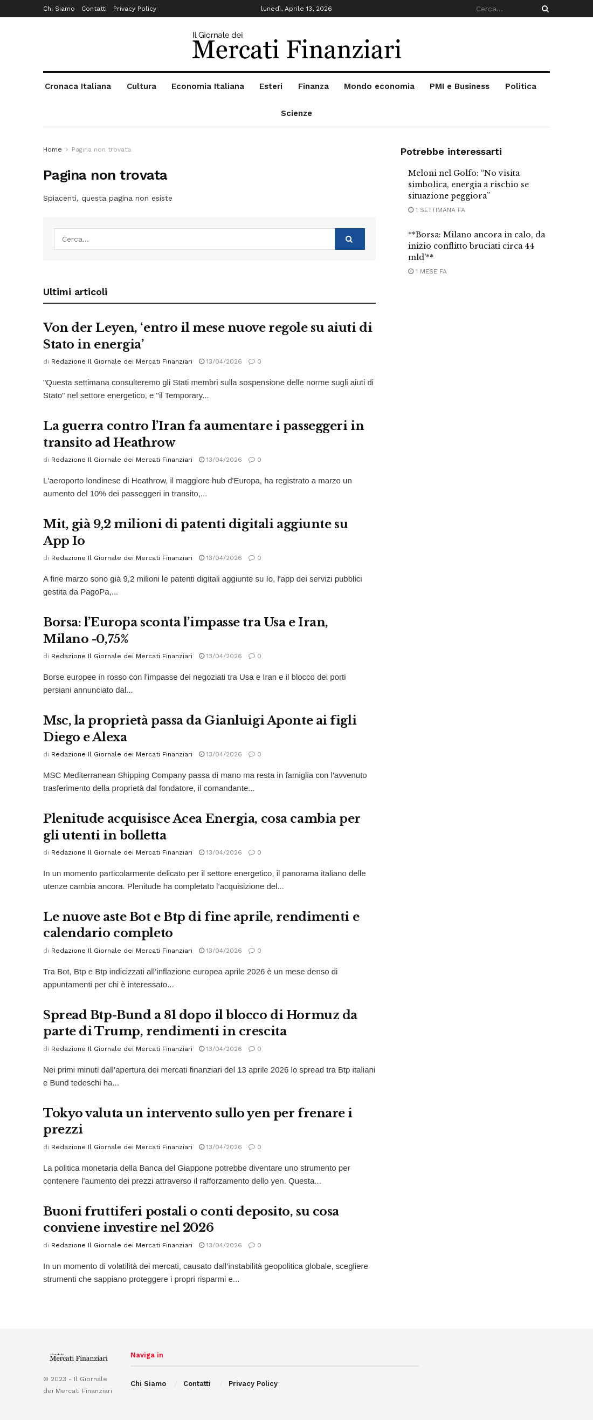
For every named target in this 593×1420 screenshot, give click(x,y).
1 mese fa (427, 271)
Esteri (270, 86)
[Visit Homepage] (296, 44)
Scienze (296, 113)
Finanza (313, 86)
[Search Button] (543, 8)
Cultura (141, 86)
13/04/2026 (220, 361)
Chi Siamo (59, 8)
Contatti (94, 8)
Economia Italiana (207, 86)
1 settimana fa (436, 210)
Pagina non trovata (101, 149)
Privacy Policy (134, 8)
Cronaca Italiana (78, 86)
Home (52, 149)
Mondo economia (379, 86)
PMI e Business (459, 86)
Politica (520, 86)
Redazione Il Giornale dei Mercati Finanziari (121, 361)
